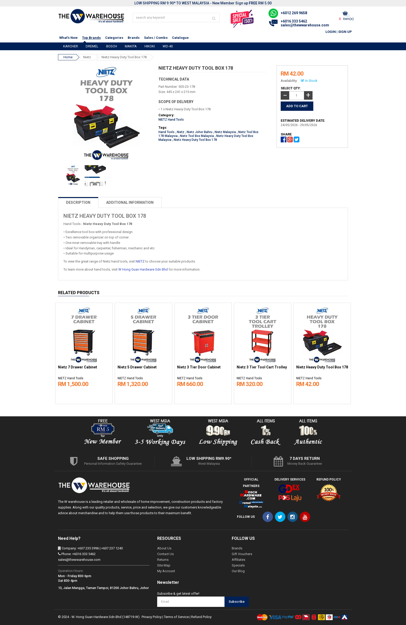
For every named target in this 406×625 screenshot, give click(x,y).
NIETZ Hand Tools (171, 119)
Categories (114, 38)
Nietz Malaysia (225, 132)
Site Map (163, 565)
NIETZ (140, 261)
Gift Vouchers (242, 554)
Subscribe (237, 602)
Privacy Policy (152, 617)
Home (67, 57)
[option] (84, 352)
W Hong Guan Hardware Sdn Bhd (143, 269)
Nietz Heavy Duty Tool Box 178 (124, 57)
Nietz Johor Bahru (199, 132)
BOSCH (111, 46)
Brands (134, 38)
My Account (166, 571)
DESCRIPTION (78, 202)
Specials (238, 565)
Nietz (87, 57)
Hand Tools (166, 132)
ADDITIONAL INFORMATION (130, 202)
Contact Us (165, 554)
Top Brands (91, 38)
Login (330, 32)
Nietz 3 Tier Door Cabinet (199, 367)
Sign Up (345, 32)
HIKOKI (149, 46)
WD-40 (168, 46)
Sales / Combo (156, 38)
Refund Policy (201, 617)
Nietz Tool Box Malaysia (197, 136)
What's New (68, 38)
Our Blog (238, 571)
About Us (164, 548)
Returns (163, 560)
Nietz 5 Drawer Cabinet (137, 367)
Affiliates (238, 560)
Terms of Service (176, 617)
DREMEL (92, 46)
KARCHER (70, 46)
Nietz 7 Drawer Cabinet (77, 367)
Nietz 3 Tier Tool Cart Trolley (262, 367)
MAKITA (131, 46)
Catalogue (180, 38)
